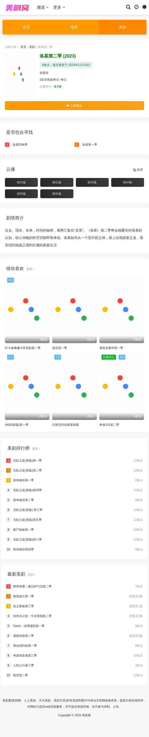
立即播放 (74, 105)
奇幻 (63, 79)
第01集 (21, 182)
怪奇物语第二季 (74, 500)
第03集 (92, 182)
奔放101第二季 (109, 425)
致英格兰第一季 (74, 596)
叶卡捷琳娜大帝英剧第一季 (23, 348)
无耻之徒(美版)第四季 (74, 490)
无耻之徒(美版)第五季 (74, 519)
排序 (138, 170)
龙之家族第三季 (74, 606)
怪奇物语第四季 (74, 549)
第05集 (21, 193)
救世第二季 (74, 675)
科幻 (57, 79)
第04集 (127, 182)
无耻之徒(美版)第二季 (74, 470)
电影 (74, 27)
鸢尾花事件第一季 (111, 348)
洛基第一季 (86, 144)
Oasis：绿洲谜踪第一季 (74, 625)
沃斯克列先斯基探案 (65, 425)
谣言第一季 (59, 348)
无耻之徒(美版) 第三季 (74, 509)
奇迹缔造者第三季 (74, 655)
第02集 (56, 182)
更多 (59, 7)
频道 (42, 7)
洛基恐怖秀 (16, 144)
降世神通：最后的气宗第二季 (74, 586)
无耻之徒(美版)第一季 (74, 460)
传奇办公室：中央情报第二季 (74, 616)
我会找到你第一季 (74, 645)
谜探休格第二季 (74, 635)
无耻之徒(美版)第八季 (74, 539)
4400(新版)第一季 (16, 425)
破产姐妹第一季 (74, 529)
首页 (26, 27)
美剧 (122, 27)
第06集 (56, 193)
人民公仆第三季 (74, 665)
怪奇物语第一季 (74, 480)
